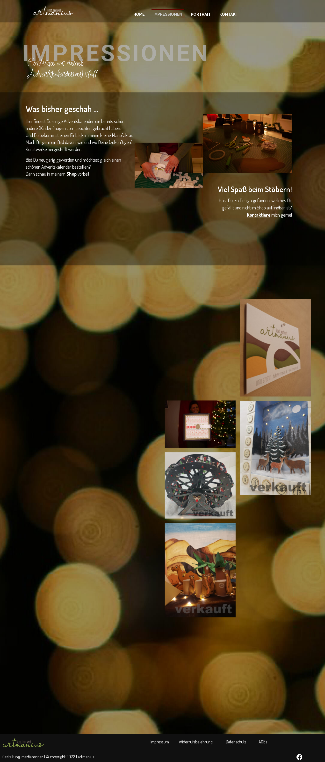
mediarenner (32, 756)
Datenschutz (236, 741)
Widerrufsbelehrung (195, 741)
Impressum (159, 741)
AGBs (263, 741)
